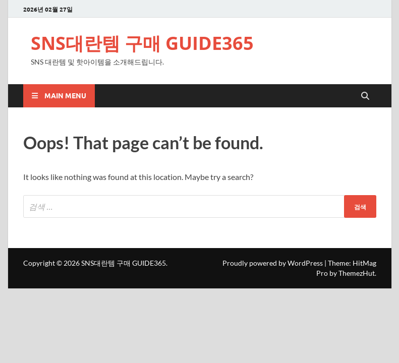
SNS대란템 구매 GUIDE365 (142, 43)
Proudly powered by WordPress (272, 263)
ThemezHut (356, 273)
